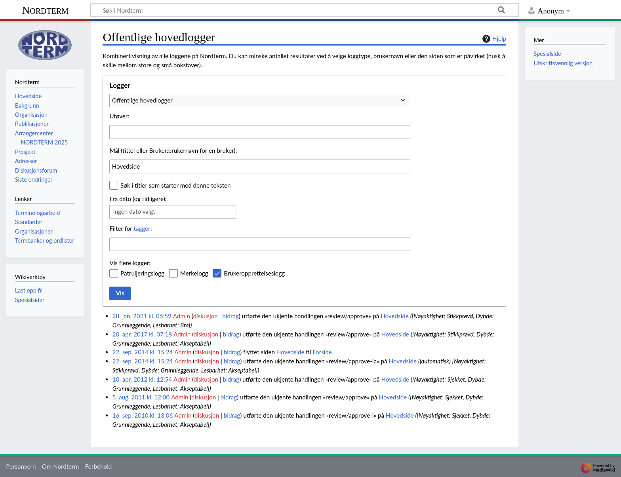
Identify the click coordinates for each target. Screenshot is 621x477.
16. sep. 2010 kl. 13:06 (142, 415)
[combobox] (259, 100)
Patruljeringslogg (142, 273)
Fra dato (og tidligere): (137, 198)
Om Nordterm (60, 466)
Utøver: (119, 116)
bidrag (230, 315)
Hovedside (395, 315)
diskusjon (205, 315)
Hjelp (493, 39)
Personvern (21, 466)
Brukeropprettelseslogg (254, 273)
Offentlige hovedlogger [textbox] (142, 100)
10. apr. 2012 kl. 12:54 (142, 379)
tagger (141, 228)
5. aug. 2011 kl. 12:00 (141, 397)
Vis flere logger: (129, 262)
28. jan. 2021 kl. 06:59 (141, 315)
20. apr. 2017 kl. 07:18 (142, 334)
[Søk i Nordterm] (304, 10)
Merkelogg (194, 273)
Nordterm (45, 10)
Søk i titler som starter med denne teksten (175, 185)
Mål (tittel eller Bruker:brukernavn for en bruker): (173, 150)
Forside (322, 351)
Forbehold (98, 466)
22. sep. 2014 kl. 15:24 (142, 351)
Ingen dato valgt (134, 211)
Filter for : (130, 228)
